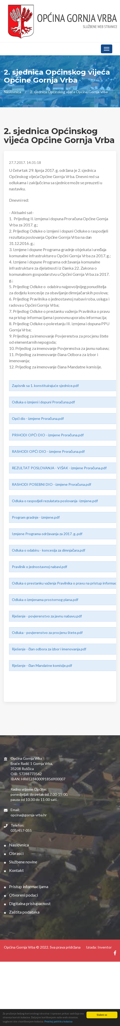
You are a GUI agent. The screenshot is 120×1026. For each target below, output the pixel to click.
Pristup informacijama (26, 886)
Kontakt (14, 870)
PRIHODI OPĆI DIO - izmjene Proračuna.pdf (48, 435)
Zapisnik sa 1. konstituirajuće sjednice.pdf (45, 385)
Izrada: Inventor (99, 947)
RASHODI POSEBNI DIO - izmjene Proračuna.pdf (51, 484)
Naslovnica (12, 92)
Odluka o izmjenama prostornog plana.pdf (45, 599)
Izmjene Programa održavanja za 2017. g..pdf (47, 534)
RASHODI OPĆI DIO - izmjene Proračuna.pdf (48, 451)
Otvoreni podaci (21, 894)
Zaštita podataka (21, 911)
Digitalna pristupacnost (27, 903)
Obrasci (13, 853)
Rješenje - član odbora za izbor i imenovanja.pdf (49, 649)
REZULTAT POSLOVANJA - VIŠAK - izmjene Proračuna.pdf (59, 468)
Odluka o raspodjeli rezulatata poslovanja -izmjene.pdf (55, 501)
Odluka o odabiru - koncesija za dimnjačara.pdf (48, 550)
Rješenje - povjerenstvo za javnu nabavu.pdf (47, 616)
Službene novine (20, 861)
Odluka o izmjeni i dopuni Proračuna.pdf (43, 402)
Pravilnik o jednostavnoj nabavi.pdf (39, 566)
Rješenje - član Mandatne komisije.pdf (42, 665)
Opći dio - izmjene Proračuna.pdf (38, 418)
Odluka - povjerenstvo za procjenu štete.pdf (47, 632)
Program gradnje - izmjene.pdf (36, 517)
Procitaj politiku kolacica (58, 1021)
